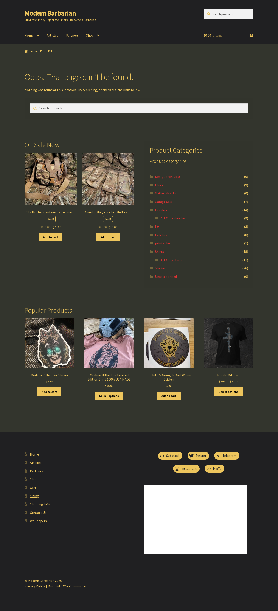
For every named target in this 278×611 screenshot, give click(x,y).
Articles (52, 35)
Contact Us (38, 512)
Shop (90, 35)
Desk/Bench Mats (168, 176)
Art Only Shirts (171, 260)
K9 (157, 226)
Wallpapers (38, 521)
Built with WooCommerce (67, 586)
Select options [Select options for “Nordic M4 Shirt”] (228, 392)
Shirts (159, 251)
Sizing (34, 496)
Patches (161, 235)
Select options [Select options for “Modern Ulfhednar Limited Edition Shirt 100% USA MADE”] (109, 396)
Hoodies (161, 210)
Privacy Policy (35, 586)
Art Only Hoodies (173, 218)
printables (163, 243)
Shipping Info (40, 504)
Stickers (161, 268)
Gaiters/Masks (165, 193)
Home (29, 35)
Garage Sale (163, 201)
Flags (159, 185)
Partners (72, 35)
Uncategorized (166, 276)
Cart (33, 487)
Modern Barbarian (50, 13)
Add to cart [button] (50, 237)
